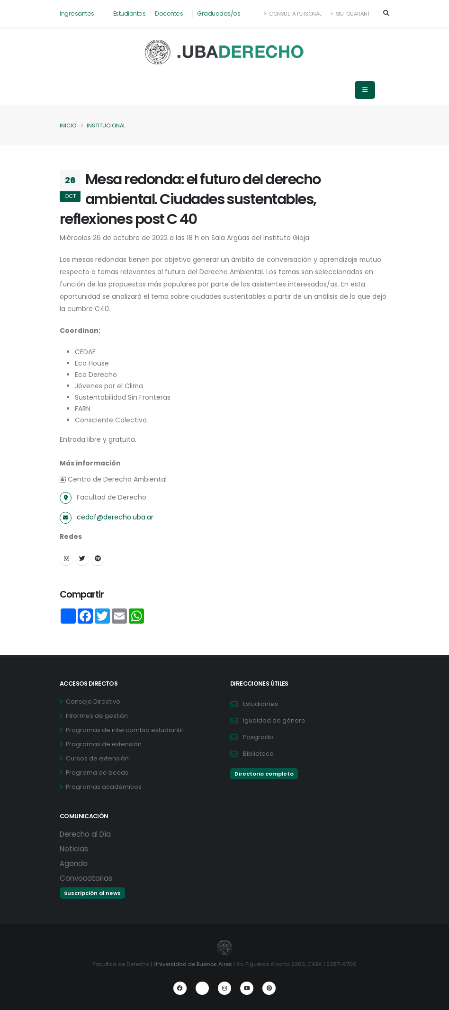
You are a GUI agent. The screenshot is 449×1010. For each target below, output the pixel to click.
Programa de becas (97, 773)
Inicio (68, 125)
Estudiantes (129, 13)
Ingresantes (77, 13)
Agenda (74, 863)
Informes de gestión (97, 716)
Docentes (169, 13)
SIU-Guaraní (350, 14)
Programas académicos (104, 787)
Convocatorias (86, 878)
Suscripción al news (92, 893)
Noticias (74, 849)
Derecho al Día (85, 834)
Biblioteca (258, 754)
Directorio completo (264, 774)
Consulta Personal (293, 14)
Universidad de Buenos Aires (192, 964)
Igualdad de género (274, 720)
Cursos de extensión (97, 758)
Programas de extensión (104, 744)
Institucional (106, 125)
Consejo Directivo (93, 701)
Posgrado (258, 737)
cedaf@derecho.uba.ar (115, 517)
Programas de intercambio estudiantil (124, 730)
